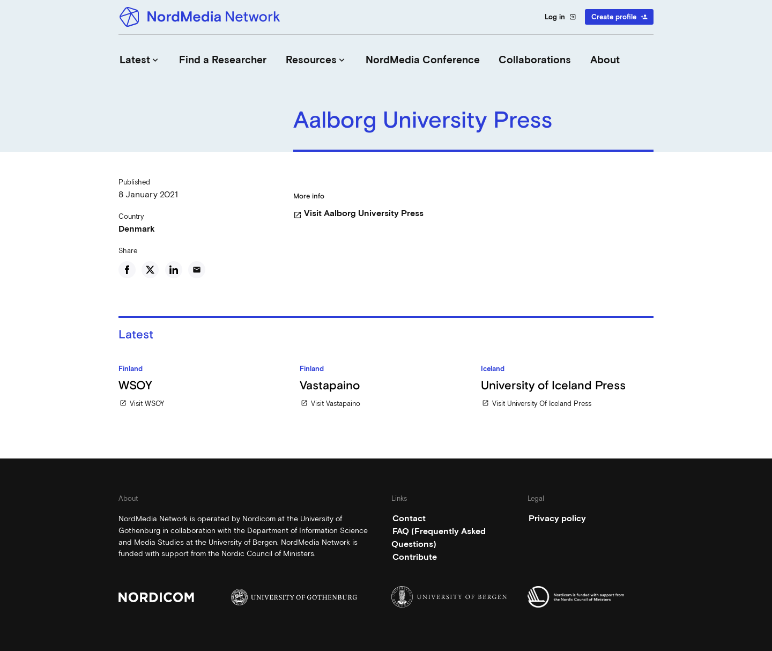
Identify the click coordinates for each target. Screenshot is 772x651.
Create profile (619, 17)
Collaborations (535, 60)
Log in (560, 17)
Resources (316, 60)
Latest (140, 60)
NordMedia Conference (423, 60)
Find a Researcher (222, 60)
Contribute (414, 557)
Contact (409, 518)
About (605, 60)
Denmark (136, 229)
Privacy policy (557, 518)
